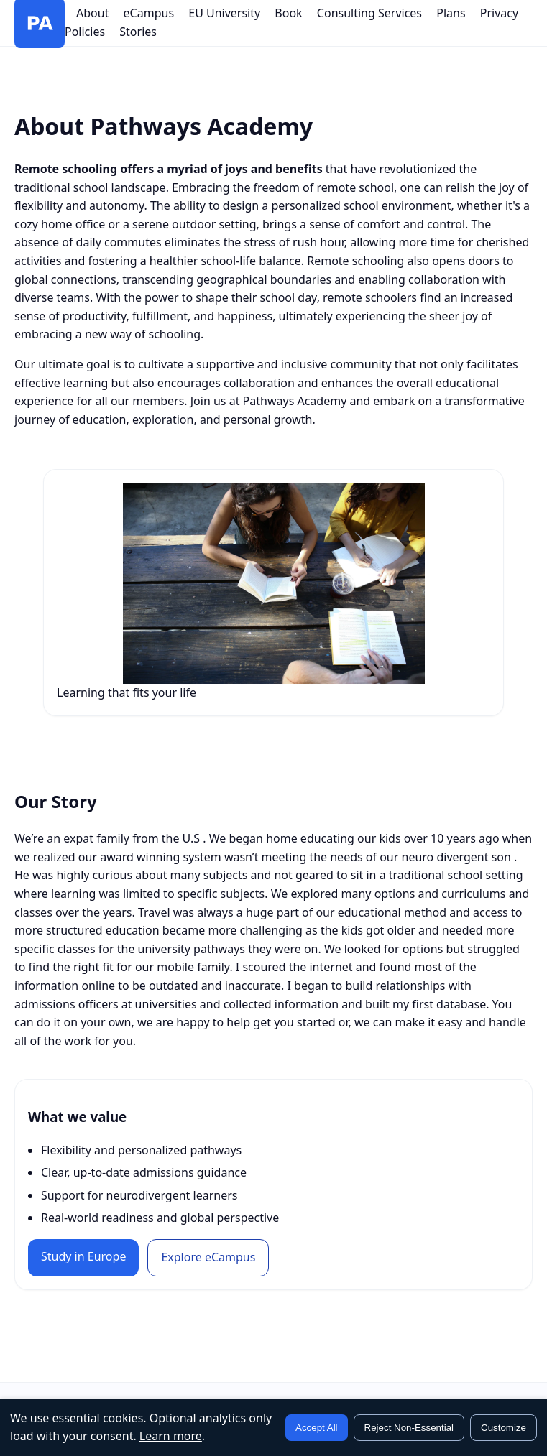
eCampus (149, 13)
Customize (503, 1427)
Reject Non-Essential (409, 1427)
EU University (224, 13)
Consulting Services (369, 13)
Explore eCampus (208, 1257)
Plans (450, 13)
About (92, 13)
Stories (138, 32)
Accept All (316, 1427)
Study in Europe (83, 1256)
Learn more (170, 1436)
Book (288, 13)
